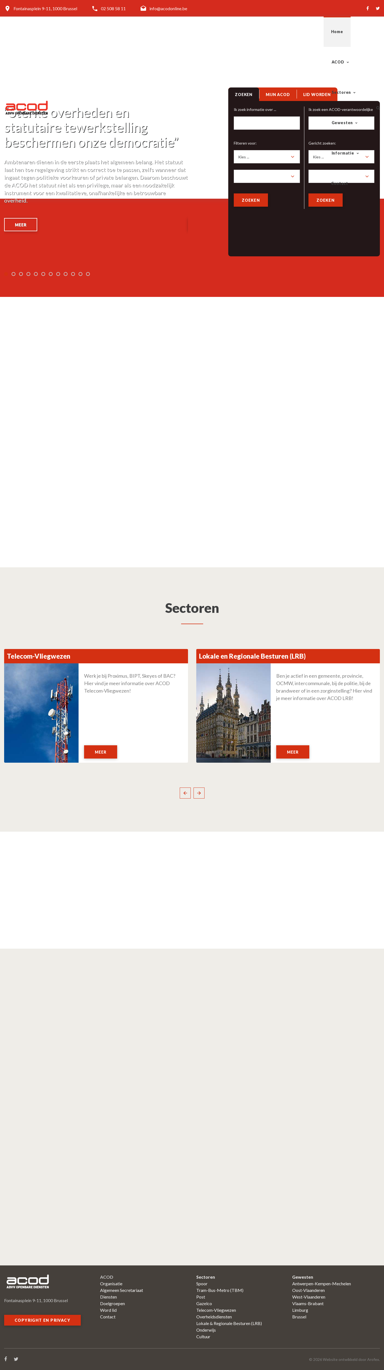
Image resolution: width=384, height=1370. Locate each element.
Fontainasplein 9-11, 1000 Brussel (45, 8)
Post (200, 1296)
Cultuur (203, 1336)
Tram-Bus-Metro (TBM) (219, 1290)
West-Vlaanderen (308, 1296)
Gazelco (204, 1303)
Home (160, 31)
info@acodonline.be (168, 8)
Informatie (311, 31)
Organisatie (111, 1283)
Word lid (108, 1310)
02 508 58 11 (113, 8)
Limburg (300, 1310)
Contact (351, 31)
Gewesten (267, 31)
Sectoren (226, 31)
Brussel (299, 1316)
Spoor (202, 1283)
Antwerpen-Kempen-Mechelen (321, 1283)
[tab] (244, 96)
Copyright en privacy (42, 1320)
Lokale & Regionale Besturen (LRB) (229, 1323)
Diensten (108, 1296)
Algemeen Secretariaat (121, 1290)
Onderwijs (206, 1329)
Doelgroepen (112, 1303)
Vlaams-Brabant (308, 1303)
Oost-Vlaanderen (308, 1290)
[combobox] (267, 158)
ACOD (188, 31)
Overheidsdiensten (214, 1316)
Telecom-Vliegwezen (216, 1310)
